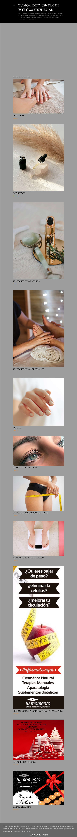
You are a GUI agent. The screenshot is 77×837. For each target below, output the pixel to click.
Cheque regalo (22, 806)
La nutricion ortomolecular (30, 512)
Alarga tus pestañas (25, 467)
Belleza (17, 427)
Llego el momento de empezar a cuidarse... (38, 710)
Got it (45, 835)
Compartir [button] (15, 118)
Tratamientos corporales (28, 369)
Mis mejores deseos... (24, 762)
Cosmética (19, 193)
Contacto (19, 115)
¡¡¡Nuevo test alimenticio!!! (28, 557)
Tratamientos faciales (26, 281)
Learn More (35, 835)
